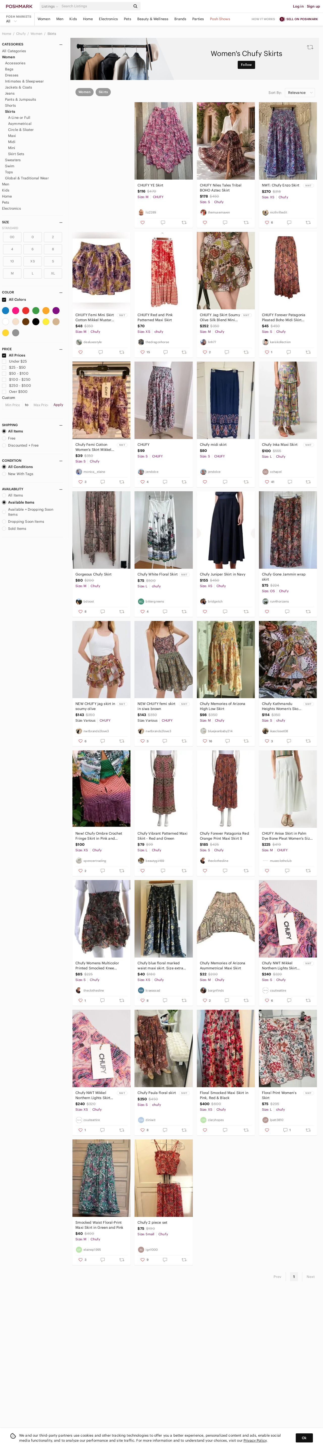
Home (88, 19)
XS (32, 261)
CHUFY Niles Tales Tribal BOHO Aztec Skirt (221, 188)
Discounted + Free (20, 445)
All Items (12, 431)
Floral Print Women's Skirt (279, 1095)
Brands (180, 19)
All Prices (13, 355)
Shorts (10, 105)
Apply (58, 404)
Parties (198, 19)
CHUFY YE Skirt (88, 185)
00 (12, 237)
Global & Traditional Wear (27, 178)
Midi (12, 142)
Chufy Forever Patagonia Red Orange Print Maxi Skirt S (224, 836)
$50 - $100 (15, 373)
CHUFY (143, 444)
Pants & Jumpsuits (20, 99)
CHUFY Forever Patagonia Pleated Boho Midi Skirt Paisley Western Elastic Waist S (286, 317)
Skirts (51, 34)
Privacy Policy (255, 1440)
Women (44, 19)
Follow (246, 65)
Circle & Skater (21, 129)
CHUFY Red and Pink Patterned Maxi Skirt (155, 317)
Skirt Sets (16, 154)
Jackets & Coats (18, 87)
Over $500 (15, 391)
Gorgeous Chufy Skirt (93, 574)
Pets (127, 19)
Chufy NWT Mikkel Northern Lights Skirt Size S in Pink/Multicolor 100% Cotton (280, 966)
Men (59, 19)
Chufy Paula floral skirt (157, 1092)
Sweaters (13, 160)
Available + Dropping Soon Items (27, 512)
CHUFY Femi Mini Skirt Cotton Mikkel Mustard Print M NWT (94, 317)
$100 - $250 (16, 379)
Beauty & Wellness (153, 19)
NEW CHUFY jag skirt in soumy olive (95, 706)
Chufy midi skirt (213, 444)
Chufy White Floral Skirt (158, 574)
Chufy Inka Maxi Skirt (280, 444)
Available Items (18, 502)
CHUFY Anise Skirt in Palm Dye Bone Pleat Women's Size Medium (287, 836)
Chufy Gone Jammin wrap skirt (284, 577)
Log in (298, 6)
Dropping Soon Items (23, 521)
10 (12, 261)
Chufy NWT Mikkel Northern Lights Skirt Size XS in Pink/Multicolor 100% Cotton (93, 1095)
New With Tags (17, 474)
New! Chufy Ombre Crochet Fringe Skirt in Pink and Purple (98, 836)
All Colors (14, 299)
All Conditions (17, 467)
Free (9, 438)
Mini (11, 148)
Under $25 (14, 361)
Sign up (313, 6)
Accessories (15, 63)
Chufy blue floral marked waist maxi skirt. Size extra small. (160, 966)
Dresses (11, 75)
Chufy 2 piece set (152, 1222)
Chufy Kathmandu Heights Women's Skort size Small (281, 706)
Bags (9, 69)
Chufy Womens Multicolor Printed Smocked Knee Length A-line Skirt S (97, 966)
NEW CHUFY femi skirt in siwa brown (156, 706)
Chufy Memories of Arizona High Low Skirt (223, 706)
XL (53, 273)
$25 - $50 (14, 367)
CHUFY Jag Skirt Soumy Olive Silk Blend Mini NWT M (220, 317)
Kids (73, 19)
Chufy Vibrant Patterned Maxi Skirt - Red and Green (162, 836)
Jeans (10, 93)
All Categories (14, 51)
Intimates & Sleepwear (24, 81)
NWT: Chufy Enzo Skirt (280, 185)
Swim (10, 166)
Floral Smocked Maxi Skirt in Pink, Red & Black (224, 1095)
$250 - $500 (16, 385)
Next (311, 1276)
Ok (304, 1438)
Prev (278, 1276)
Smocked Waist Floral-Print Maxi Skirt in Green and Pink (99, 1225)
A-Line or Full (19, 117)
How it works (263, 19)
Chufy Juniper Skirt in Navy (222, 574)
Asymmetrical (20, 123)
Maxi (12, 135)
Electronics (108, 19)
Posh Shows (220, 19)
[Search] (95, 6)
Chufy (21, 34)
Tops (9, 172)
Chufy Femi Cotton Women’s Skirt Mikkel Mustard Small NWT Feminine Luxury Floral (94, 447)
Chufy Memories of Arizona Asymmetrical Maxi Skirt (223, 965)
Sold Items (14, 528)
